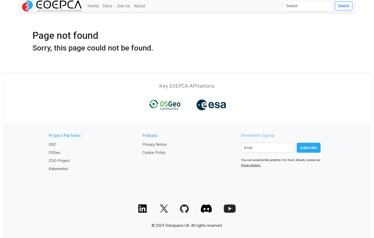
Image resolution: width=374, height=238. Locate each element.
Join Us (123, 6)
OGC (52, 144)
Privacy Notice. (251, 165)
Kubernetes (58, 169)
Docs (108, 6)
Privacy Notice (154, 144)
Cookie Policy (154, 152)
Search (343, 6)
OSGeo (54, 152)
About (139, 6)
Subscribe (308, 147)
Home (93, 6)
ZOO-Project (59, 160)
